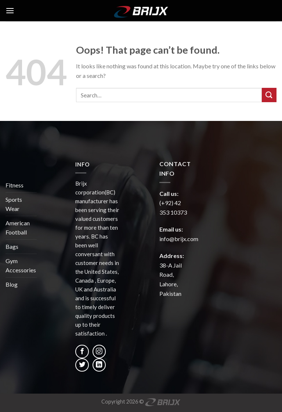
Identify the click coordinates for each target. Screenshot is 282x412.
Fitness (15, 185)
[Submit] (269, 95)
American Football (18, 227)
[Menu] (10, 10)
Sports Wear (14, 204)
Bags (12, 246)
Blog (12, 284)
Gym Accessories (21, 265)
